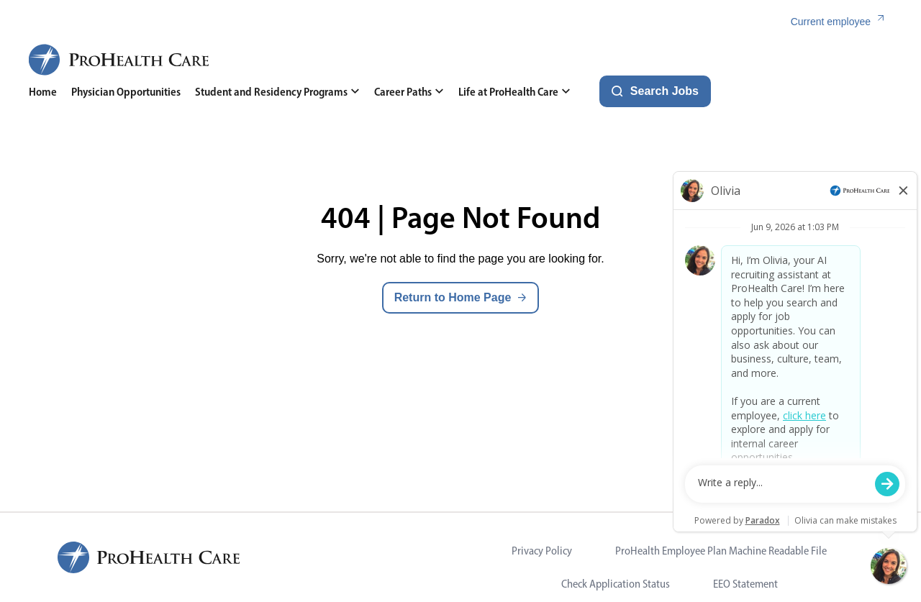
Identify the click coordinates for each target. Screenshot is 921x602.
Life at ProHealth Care (514, 92)
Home (43, 92)
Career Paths (409, 92)
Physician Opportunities (126, 92)
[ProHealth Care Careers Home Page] (119, 60)
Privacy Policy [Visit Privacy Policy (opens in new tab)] (542, 550)
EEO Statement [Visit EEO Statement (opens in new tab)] (745, 583)
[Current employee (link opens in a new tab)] (841, 21)
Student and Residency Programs (277, 92)
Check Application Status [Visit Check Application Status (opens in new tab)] (615, 583)
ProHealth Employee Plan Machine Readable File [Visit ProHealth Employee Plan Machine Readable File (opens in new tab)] (721, 550)
